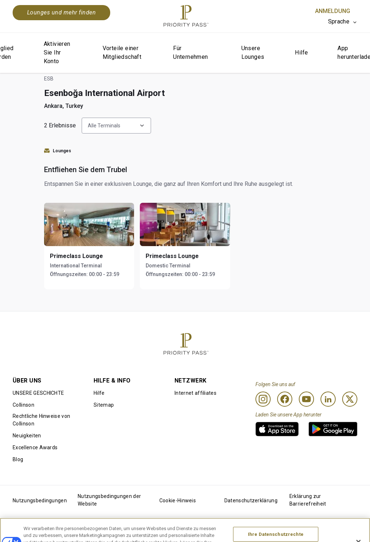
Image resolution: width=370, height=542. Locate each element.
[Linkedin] (328, 399)
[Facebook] (284, 399)
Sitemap (104, 405)
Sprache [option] (338, 21)
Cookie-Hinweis (177, 500)
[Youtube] (306, 399)
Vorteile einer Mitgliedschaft (122, 52)
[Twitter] (349, 399)
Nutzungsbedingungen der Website (109, 500)
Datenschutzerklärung (251, 500)
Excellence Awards (35, 447)
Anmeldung (332, 11)
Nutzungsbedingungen (40, 500)
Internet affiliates (195, 393)
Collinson (23, 405)
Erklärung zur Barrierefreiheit (307, 500)
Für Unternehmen (190, 52)
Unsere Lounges (252, 52)
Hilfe (301, 52)
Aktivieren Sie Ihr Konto (57, 52)
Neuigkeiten (27, 435)
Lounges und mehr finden (61, 12)
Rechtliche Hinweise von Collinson (41, 420)
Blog (18, 459)
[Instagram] (263, 399)
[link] (277, 429)
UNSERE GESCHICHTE (38, 393)
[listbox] (342, 22)
